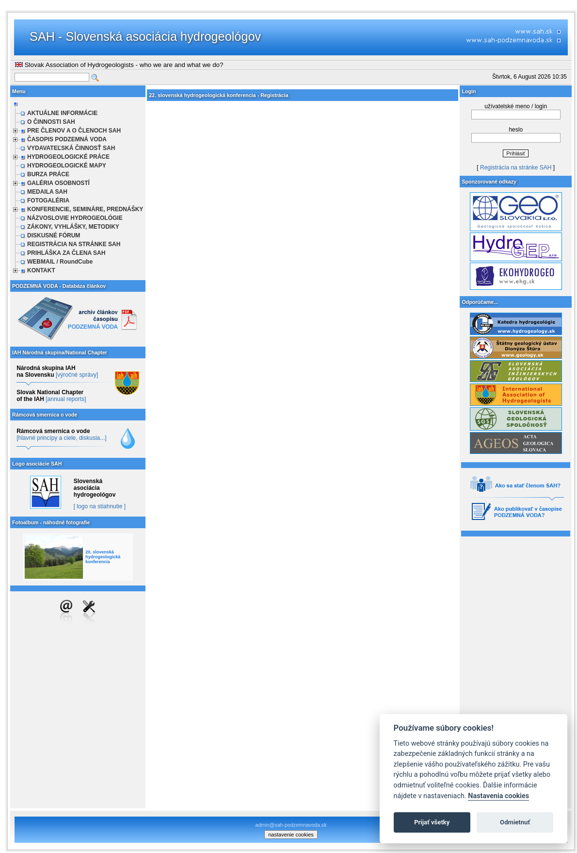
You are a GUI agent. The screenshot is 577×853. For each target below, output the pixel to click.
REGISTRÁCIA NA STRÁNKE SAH (73, 244)
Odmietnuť (515, 822)
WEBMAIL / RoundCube (60, 261)
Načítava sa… (302, 454)
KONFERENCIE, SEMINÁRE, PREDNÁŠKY (85, 209)
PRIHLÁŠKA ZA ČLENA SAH (66, 253)
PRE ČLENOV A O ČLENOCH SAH (74, 130)
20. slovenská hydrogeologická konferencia (102, 557)
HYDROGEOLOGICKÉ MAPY (66, 165)
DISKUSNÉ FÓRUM (53, 235)
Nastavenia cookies (498, 796)
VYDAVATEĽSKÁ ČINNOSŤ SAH (71, 148)
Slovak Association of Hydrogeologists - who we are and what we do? (119, 64)
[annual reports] (66, 399)
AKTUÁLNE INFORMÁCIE (62, 113)
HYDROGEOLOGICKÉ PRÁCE (68, 156)
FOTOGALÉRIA (48, 200)
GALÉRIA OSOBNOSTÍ (58, 183)
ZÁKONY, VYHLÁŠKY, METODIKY (73, 226)
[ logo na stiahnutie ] (100, 506)
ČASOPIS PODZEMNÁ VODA (67, 139)
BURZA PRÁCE (48, 174)
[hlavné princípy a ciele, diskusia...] (61, 438)
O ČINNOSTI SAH (51, 121)
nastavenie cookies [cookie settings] (291, 834)
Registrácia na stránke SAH (515, 167)
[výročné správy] (77, 374)
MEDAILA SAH (47, 191)
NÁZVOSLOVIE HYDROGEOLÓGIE (75, 218)
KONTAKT (41, 270)
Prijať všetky (431, 822)
